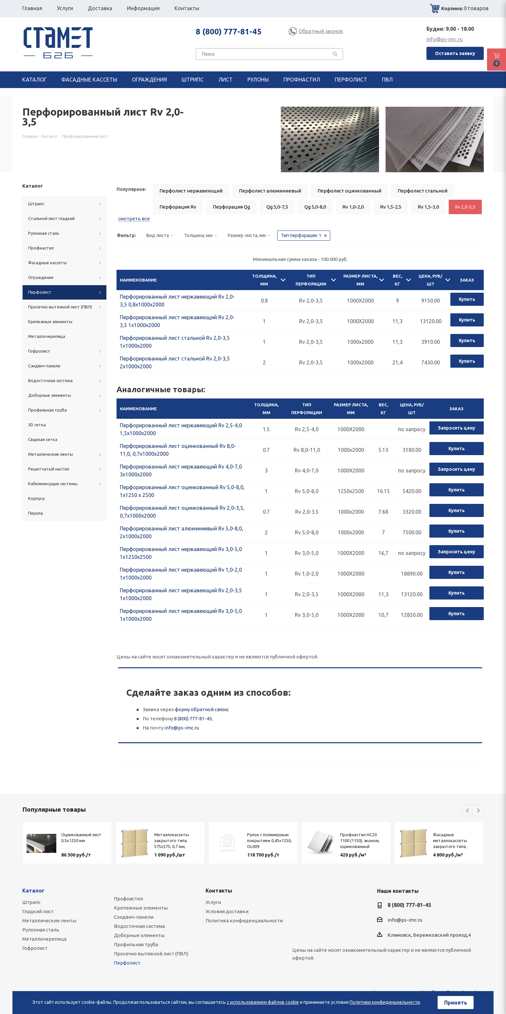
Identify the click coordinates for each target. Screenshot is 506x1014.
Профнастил (128, 898)
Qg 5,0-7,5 (277, 207)
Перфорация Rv (177, 207)
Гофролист (34, 948)
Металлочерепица (44, 939)
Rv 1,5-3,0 (428, 207)
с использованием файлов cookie (263, 1002)
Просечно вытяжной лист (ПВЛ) (151, 953)
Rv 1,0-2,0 (353, 207)
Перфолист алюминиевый (270, 191)
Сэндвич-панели (134, 917)
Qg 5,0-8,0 (315, 207)
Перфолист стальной (422, 191)
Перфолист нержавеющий (191, 191)
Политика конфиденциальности (244, 920)
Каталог (33, 891)
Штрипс (31, 902)
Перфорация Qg (231, 207)
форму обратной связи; (202, 709)
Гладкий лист (38, 911)
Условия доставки (227, 911)
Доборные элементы (139, 935)
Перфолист (127, 963)
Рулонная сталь (40, 929)
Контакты (219, 891)
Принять (455, 1002)
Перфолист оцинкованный (349, 191)
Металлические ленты (49, 920)
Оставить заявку (455, 53)
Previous (467, 811)
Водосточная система (139, 926)
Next (478, 811)
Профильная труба (136, 944)
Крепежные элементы (141, 908)
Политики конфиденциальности (385, 1002)
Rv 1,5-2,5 (390, 207)
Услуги (213, 902)
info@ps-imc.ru (444, 39)
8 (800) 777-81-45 (229, 31)
